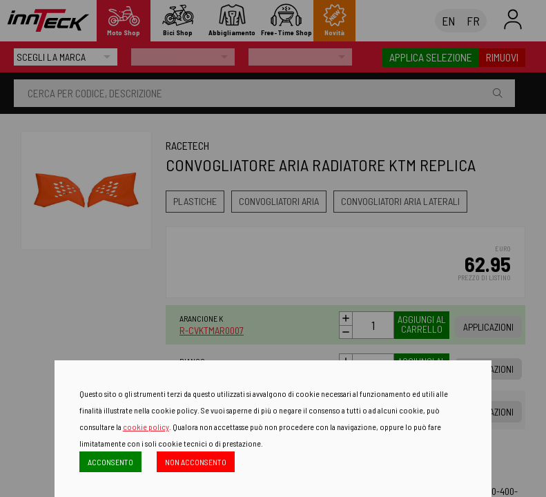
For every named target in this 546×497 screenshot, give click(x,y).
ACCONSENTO (110, 462)
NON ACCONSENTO (195, 462)
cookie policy (146, 426)
